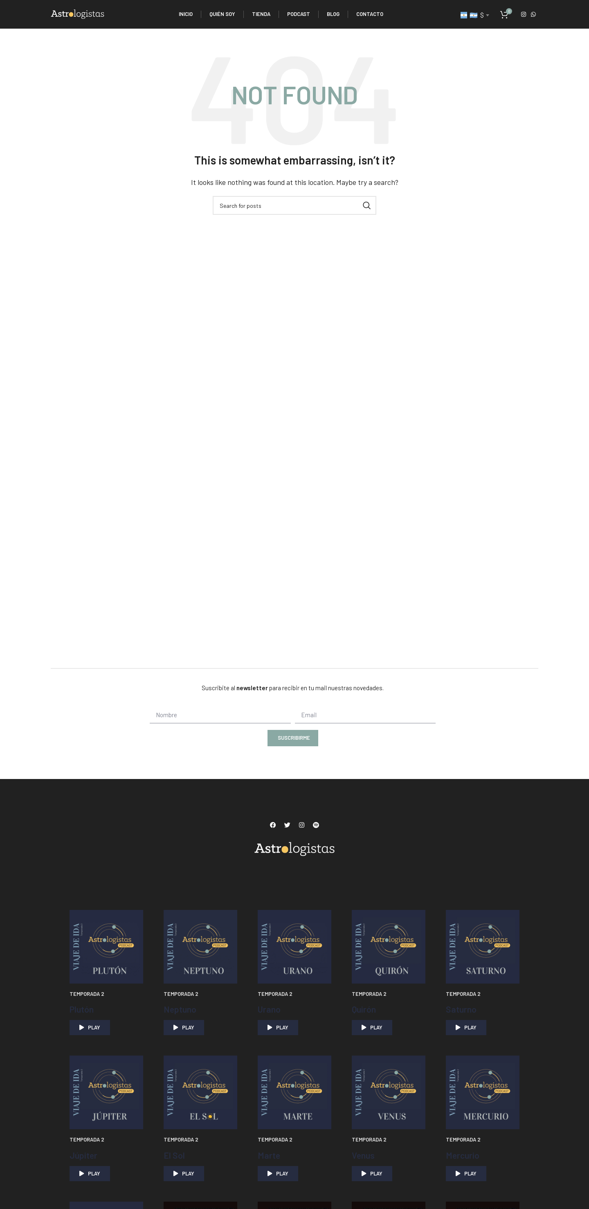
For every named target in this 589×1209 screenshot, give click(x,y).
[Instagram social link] (523, 14)
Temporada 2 (87, 994)
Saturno (462, 1009)
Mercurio (464, 1155)
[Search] (294, 205)
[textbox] (474, 15)
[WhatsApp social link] (533, 14)
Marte (270, 1155)
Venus (365, 1155)
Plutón (83, 1009)
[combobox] (474, 15)
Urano (270, 1009)
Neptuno (182, 1009)
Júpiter (85, 1155)
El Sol (175, 1155)
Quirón (365, 1009)
